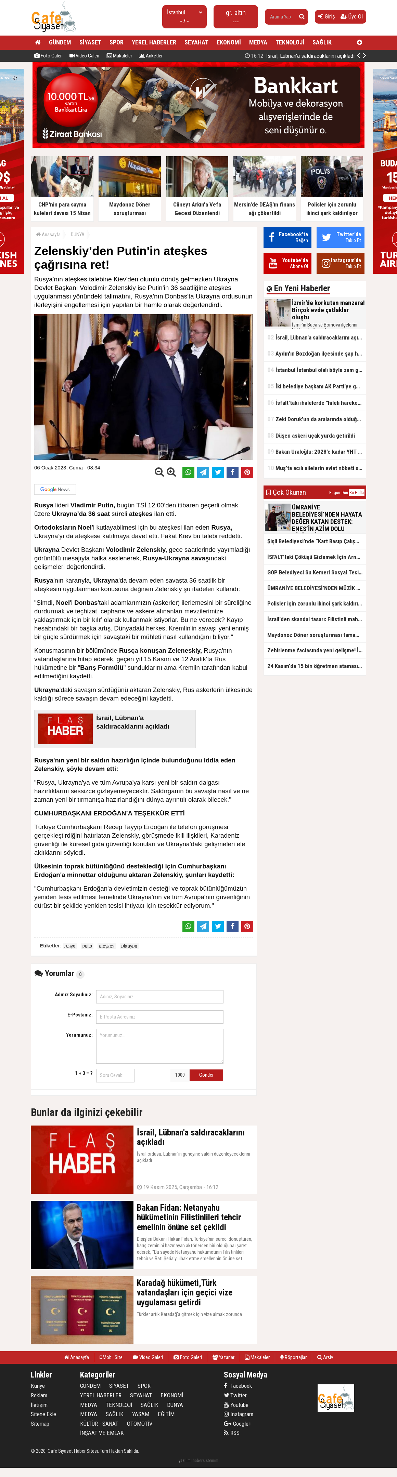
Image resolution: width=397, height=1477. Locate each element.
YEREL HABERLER (154, 42)
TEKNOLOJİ (290, 42)
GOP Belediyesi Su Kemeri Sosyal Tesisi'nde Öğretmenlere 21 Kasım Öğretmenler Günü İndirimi (316, 572)
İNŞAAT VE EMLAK (102, 1432)
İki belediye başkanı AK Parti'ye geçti (316, 386)
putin (87, 945)
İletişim (39, 1404)
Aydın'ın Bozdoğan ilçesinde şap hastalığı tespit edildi (316, 353)
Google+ (238, 1423)
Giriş (326, 16)
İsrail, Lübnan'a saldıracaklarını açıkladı (316, 337)
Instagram (238, 1414)
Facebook (238, 1385)
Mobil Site (111, 1357)
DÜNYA (78, 234)
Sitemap (40, 1423)
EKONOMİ (229, 42)
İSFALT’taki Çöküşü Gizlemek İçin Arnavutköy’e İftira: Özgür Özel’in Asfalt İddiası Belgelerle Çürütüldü (316, 557)
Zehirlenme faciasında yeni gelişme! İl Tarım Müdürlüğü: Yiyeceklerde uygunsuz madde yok (316, 650)
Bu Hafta (356, 492)
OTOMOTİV (140, 1423)
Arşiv (325, 1357)
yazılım (185, 1460)
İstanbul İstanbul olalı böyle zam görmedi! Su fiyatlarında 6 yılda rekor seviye (316, 370)
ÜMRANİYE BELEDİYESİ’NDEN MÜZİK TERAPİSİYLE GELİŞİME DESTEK (316, 588)
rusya (69, 945)
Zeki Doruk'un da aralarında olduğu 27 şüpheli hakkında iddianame (316, 419)
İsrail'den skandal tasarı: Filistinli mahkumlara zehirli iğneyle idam (316, 619)
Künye (38, 1385)
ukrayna (129, 945)
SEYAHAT (196, 42)
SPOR (117, 42)
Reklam (39, 1395)
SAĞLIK (322, 42)
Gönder (206, 1075)
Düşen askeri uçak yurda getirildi (311, 435)
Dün (345, 492)
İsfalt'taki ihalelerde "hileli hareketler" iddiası (316, 403)
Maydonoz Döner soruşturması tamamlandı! (316, 634)
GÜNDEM (60, 42)
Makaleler (119, 56)
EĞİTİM (166, 1414)
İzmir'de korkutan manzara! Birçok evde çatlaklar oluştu (291, 55)
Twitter (235, 1395)
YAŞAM (140, 1414)
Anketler (151, 56)
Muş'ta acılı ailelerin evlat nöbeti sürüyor (316, 468)
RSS (232, 1432)
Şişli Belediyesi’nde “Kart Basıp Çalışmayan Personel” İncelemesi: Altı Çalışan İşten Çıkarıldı (316, 541)
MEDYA (258, 42)
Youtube (236, 1404)
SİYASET (90, 42)
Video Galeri (84, 56)
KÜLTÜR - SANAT (99, 1423)
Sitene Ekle (43, 1414)
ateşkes (106, 945)
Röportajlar (293, 1357)
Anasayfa (48, 234)
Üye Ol (352, 16)
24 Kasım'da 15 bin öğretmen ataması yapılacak (316, 666)
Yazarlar (223, 1357)
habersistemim (205, 1460)
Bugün (334, 492)
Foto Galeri (48, 56)
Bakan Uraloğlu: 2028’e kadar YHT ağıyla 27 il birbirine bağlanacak (316, 451)
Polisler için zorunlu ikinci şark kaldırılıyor (316, 603)
